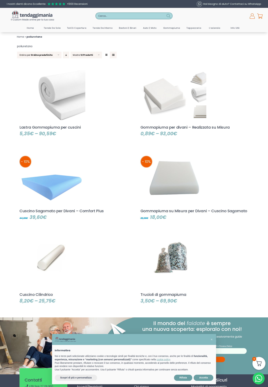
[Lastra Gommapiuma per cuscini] (51, 71)
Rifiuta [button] (183, 377)
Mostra (83, 55)
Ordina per (36, 55)
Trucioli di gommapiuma (163, 294)
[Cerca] (169, 15)
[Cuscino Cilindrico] (51, 238)
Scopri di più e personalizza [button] (76, 377)
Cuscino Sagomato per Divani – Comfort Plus (61, 211)
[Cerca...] (130, 15)
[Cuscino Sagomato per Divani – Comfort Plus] (51, 155)
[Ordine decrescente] (66, 54)
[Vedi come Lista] (113, 55)
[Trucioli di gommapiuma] (172, 238)
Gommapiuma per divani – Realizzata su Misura (185, 127)
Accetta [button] (203, 377)
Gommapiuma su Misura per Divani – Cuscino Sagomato (193, 211)
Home (20, 36)
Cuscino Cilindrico (36, 294)
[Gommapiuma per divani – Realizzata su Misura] (172, 71)
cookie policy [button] (163, 359)
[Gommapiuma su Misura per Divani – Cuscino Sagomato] (172, 155)
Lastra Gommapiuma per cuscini (50, 127)
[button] (211, 339)
